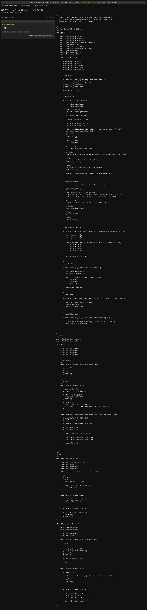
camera (6, 32)
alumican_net (9, 17)
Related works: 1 (10, 24)
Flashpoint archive (92, 3)
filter (13, 32)
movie (20, 32)
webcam (27, 32)
